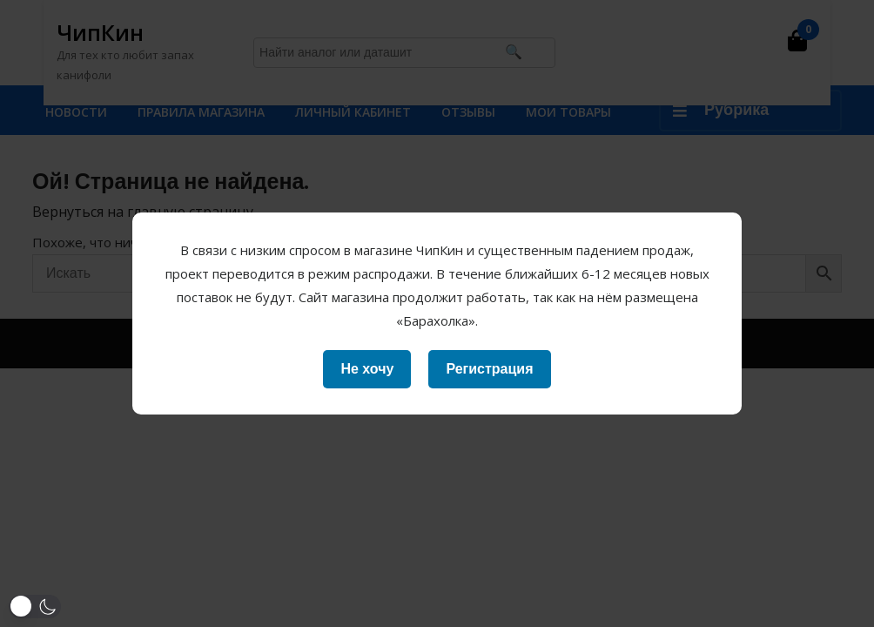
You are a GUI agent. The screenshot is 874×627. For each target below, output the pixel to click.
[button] (35, 606)
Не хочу (366, 368)
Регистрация (489, 368)
